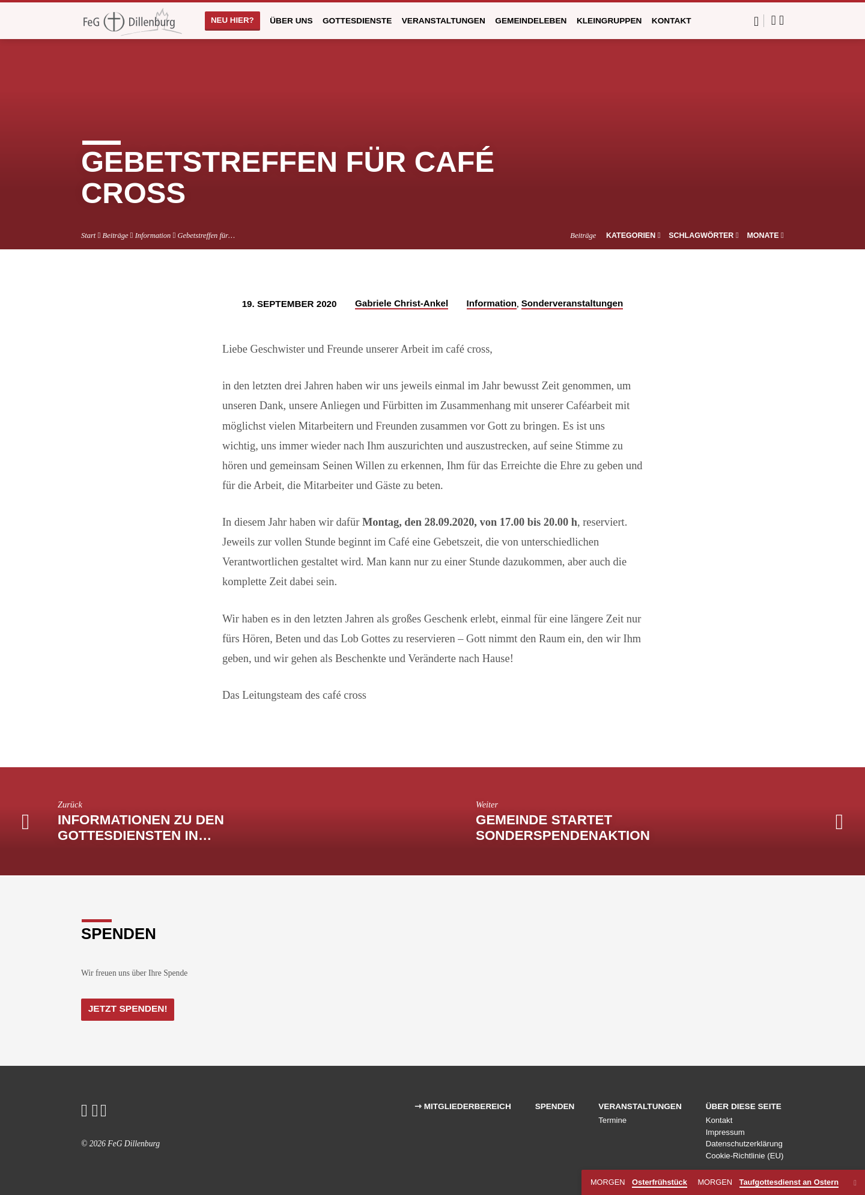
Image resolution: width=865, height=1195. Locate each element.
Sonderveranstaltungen (572, 303)
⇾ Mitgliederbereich (462, 1106)
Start (88, 235)
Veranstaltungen (443, 20)
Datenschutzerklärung (744, 1144)
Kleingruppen (609, 20)
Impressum (725, 1132)
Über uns (291, 20)
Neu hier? (232, 20)
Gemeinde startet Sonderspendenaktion (563, 827)
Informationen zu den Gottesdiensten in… (141, 827)
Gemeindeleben (530, 20)
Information (153, 235)
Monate (765, 235)
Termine (612, 1120)
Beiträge (116, 235)
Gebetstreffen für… (206, 235)
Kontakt (671, 20)
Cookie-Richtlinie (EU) (745, 1156)
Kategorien (633, 235)
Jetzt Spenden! (130, 1008)
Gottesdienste (357, 20)
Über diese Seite (744, 1106)
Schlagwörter (704, 235)
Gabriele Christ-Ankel (401, 303)
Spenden (555, 1106)
